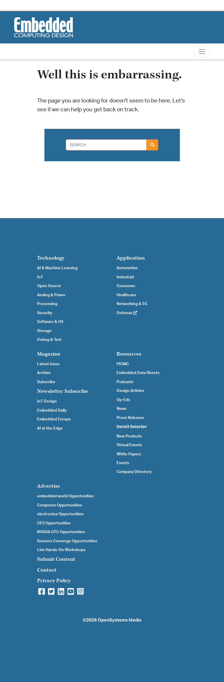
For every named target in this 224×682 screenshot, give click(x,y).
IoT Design (47, 401)
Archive (44, 373)
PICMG (123, 364)
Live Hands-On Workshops (61, 550)
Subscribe (46, 382)
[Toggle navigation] (202, 51)
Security (44, 313)
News (122, 408)
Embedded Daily (52, 410)
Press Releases (130, 418)
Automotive (127, 268)
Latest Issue (48, 364)
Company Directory (134, 472)
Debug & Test (49, 339)
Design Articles (130, 391)
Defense (127, 313)
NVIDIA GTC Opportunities (61, 532)
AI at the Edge (50, 428)
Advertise (48, 486)
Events (123, 463)
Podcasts (125, 382)
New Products (129, 436)
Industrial (125, 277)
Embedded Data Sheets (138, 373)
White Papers (129, 454)
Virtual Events (129, 445)
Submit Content (56, 559)
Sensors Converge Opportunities (67, 541)
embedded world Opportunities (65, 496)
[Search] (106, 144)
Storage (44, 331)
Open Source (49, 286)
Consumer (126, 286)
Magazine (48, 354)
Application (131, 258)
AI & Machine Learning (57, 268)
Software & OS (50, 322)
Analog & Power (51, 295)
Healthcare (126, 295)
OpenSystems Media (119, 620)
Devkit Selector (132, 427)
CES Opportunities (54, 523)
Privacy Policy (54, 580)
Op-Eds (123, 400)
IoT (40, 277)
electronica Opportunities (60, 514)
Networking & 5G (132, 304)
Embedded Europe (54, 419)
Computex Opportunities (59, 505)
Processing (47, 304)
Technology (50, 258)
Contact (47, 570)
